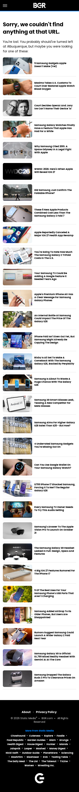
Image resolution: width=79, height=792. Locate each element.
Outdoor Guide (31, 752)
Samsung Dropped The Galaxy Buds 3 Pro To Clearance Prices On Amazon (54, 677)
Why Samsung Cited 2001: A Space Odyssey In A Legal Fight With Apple (52, 149)
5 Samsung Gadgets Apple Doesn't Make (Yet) (50, 65)
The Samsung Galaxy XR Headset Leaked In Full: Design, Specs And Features (54, 551)
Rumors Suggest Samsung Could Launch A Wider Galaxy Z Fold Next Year (54, 635)
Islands (63, 744)
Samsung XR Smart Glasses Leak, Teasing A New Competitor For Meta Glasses (54, 403)
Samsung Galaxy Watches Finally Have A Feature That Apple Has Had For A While (54, 128)
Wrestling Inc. (46, 765)
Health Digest (15, 744)
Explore (48, 735)
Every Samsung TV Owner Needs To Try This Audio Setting (53, 509)
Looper (28, 748)
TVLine (64, 761)
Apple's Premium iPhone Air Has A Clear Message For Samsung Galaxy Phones (53, 297)
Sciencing (67, 752)
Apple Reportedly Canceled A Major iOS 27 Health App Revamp (53, 234)
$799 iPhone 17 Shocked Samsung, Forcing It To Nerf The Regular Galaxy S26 (54, 487)
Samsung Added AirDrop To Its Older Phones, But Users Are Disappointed (52, 614)
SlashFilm (17, 757)
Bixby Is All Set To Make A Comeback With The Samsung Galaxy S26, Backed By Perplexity (54, 360)
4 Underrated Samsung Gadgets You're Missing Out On (53, 445)
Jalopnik (15, 748)
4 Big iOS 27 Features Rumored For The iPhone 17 (54, 572)
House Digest (35, 744)
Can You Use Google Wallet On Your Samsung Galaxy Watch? (52, 466)
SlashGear (33, 757)
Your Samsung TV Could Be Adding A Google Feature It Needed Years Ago (50, 276)
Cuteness (34, 735)
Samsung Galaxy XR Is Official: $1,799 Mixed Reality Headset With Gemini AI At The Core (54, 656)
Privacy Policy (46, 712)
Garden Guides (36, 740)
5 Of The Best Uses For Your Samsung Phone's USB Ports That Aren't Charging (54, 593)
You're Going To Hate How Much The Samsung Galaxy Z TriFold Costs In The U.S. (53, 255)
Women (29, 765)
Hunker (50, 744)
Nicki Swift (12, 752)
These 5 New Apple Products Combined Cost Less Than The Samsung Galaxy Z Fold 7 (52, 212)
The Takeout (48, 761)
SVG (45, 757)
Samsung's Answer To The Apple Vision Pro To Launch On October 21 (53, 529)
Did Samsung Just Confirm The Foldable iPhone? (53, 192)
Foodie (61, 735)
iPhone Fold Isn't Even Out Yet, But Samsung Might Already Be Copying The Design (54, 339)
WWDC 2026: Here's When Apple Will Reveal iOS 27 (53, 171)
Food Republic (15, 740)
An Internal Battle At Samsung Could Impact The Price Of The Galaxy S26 (52, 318)
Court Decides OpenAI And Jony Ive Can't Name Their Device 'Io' (53, 107)
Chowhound (18, 735)
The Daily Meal (16, 761)
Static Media (28, 718)
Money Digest (57, 748)
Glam (52, 740)
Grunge (63, 740)
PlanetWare (50, 752)
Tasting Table (59, 757)
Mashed (41, 748)
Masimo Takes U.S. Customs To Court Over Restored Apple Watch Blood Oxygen (54, 86)
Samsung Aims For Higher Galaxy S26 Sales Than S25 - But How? (54, 424)
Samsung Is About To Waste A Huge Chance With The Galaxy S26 (52, 381)
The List (33, 761)
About (26, 712)
